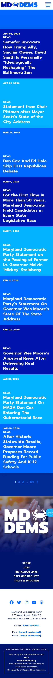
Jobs (26, 567)
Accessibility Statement (18, 649)
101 (32, 481)
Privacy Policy (39, 649)
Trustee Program (26, 580)
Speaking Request (26, 576)
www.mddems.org (26, 660)
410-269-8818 (30, 625)
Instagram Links (26, 572)
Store (26, 563)
